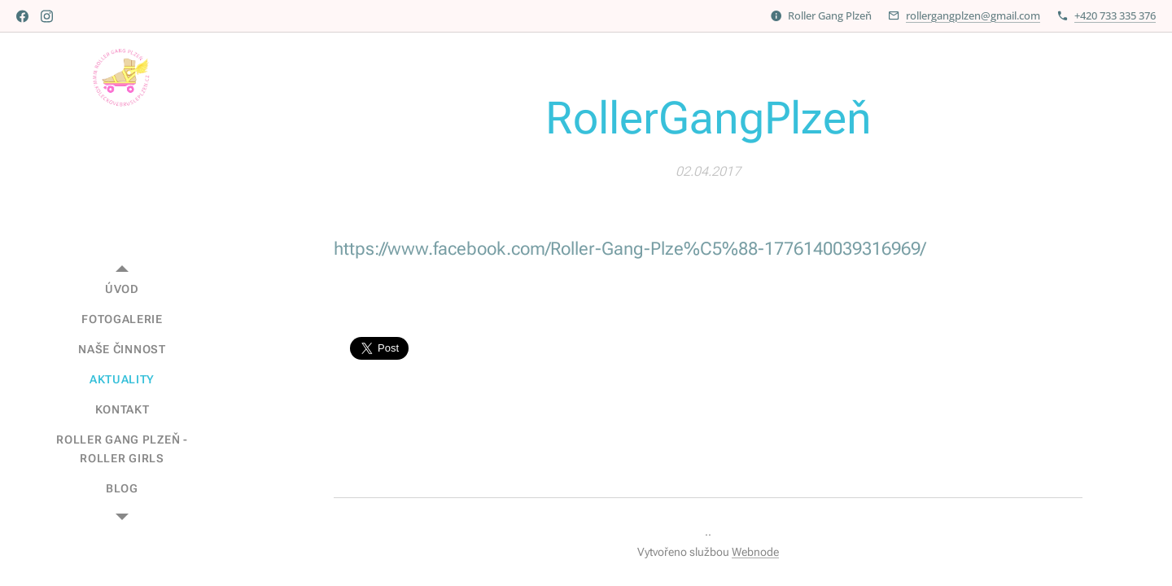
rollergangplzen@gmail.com (973, 15)
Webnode (755, 551)
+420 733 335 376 (1115, 15)
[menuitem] (122, 289)
